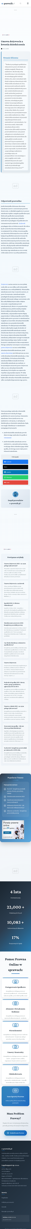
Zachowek (22, 223)
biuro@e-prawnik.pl (8, 1205)
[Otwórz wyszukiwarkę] (20, 3)
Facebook (7, 461)
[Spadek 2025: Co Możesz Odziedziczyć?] (15, 603)
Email (6, 482)
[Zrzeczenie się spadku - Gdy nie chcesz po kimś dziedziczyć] (15, 727)
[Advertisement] (15, 22)
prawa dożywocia (6, 347)
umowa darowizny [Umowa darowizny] (7, 353)
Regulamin (5, 1191)
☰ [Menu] (28, 3)
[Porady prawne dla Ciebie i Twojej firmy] (13, 832)
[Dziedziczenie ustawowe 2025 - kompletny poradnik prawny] (15, 623)
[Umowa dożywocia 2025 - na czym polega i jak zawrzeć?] (15, 564)
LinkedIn (7, 472)
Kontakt (4, 1200)
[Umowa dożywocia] (15, 663)
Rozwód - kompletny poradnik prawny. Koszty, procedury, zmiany (16, 785)
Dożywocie (4, 284)
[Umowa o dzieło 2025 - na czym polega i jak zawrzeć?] (15, 706)
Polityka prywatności (8, 1196)
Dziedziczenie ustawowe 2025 (16, 790)
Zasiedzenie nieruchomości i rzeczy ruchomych (15, 795)
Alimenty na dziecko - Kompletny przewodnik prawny (17, 805)
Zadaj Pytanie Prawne (15, 1127)
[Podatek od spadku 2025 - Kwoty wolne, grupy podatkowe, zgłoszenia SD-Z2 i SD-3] (15, 684)
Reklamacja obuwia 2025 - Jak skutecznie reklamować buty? (15, 800)
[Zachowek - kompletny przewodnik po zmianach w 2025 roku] (15, 748)
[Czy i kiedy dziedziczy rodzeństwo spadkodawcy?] (15, 643)
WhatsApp (8, 477)
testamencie (7, 438)
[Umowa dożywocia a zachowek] (15, 583)
